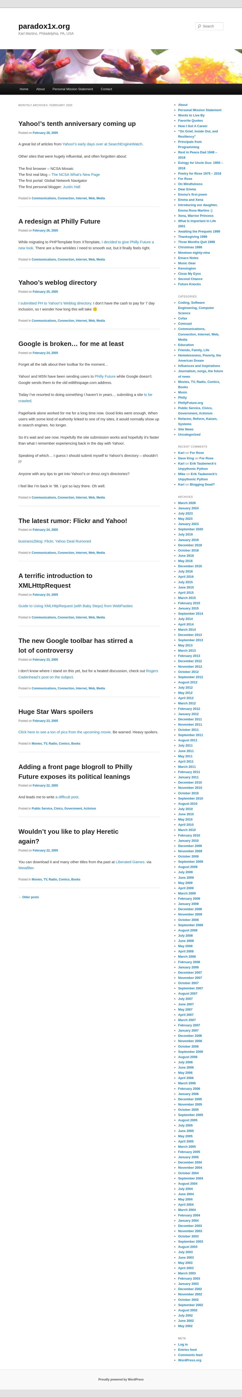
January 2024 (188, 508)
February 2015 (189, 603)
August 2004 (187, 1183)
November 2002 (190, 1294)
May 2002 (185, 1326)
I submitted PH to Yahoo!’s (40, 303)
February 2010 (189, 835)
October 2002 (188, 1300)
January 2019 (188, 540)
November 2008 (190, 914)
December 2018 (190, 545)
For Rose (185, 179)
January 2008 (188, 967)
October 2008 (188, 920)
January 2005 (188, 1157)
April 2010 (186, 825)
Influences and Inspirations (199, 366)
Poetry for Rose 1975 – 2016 (199, 173)
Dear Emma (187, 189)
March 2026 (187, 503)
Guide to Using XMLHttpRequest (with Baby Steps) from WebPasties (75, 606)
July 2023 (185, 513)
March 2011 (187, 767)
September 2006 (190, 1052)
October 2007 (188, 983)
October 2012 (188, 672)
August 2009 (187, 867)
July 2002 (185, 1315)
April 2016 (186, 576)
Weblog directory (77, 303)
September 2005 (190, 1115)
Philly (182, 397)
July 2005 (185, 1125)
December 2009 (190, 846)
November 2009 (190, 851)
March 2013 (187, 650)
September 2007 (190, 988)
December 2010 (190, 782)
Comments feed (190, 1355)
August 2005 (187, 1120)
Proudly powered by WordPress (121, 1379)
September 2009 (190, 861)
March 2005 (187, 1146)
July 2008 (185, 935)
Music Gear (187, 263)
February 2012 (189, 709)
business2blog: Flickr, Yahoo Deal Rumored (54, 541)
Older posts (28, 897)
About (40, 89)
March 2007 (187, 1020)
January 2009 (188, 904)
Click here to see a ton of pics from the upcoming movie (64, 732)
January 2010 (188, 840)
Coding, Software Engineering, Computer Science (196, 308)
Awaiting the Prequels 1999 (199, 231)
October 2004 (188, 1173)
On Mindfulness (190, 184)
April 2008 (186, 951)
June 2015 (186, 587)
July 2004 (185, 1189)
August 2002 (187, 1310)
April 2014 (186, 624)
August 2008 (187, 930)
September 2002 (190, 1305)
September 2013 (190, 640)
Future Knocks (189, 284)
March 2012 (187, 703)
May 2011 (185, 756)
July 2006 (185, 1062)
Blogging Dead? (202, 484)
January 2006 (188, 1094)
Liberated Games (130, 862)
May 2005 (185, 1136)
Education (186, 345)
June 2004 (186, 1194)
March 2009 (187, 893)
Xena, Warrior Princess (196, 216)
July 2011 (185, 745)
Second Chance (190, 279)
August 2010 (187, 804)
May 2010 (185, 819)
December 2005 (190, 1099)
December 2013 (190, 635)
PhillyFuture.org (190, 403)
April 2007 (186, 1015)
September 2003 (190, 1241)
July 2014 (185, 619)
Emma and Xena (190, 200)
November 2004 (190, 1167)
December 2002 (190, 1289)
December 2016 (190, 566)
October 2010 (188, 793)
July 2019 (185, 534)
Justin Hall (71, 187)
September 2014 (190, 613)
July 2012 (185, 687)
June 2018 (186, 556)
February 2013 (189, 656)
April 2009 (186, 888)
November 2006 (190, 1041)
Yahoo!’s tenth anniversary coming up (77, 123)
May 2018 (185, 561)
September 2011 (190, 735)
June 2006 (186, 1067)
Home (24, 89)
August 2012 (187, 682)
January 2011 (188, 777)
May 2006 (185, 1073)
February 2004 (189, 1215)
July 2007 (185, 999)
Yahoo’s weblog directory (57, 282)
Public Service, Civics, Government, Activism (64, 808)
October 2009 (188, 856)
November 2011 (190, 724)
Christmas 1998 (190, 247)
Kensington (187, 268)
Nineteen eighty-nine (194, 253)
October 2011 (188, 730)
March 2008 (187, 956)
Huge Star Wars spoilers (55, 711)
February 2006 (189, 1089)
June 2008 (186, 941)
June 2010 (186, 814)
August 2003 (187, 1247)
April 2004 (186, 1204)
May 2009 (185, 883)
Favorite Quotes (190, 120)
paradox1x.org (44, 26)
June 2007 (186, 1004)
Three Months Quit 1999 (196, 242)
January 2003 (188, 1284)
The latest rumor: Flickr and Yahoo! (72, 521)
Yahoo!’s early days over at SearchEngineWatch (102, 144)
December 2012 (190, 661)
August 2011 (187, 740)
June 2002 (186, 1321)
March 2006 (187, 1083)
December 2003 (190, 1226)
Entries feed (187, 1350)
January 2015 (188, 608)
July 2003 (185, 1252)
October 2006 (188, 1046)
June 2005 (186, 1131)
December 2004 (190, 1162)
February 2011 (189, 772)
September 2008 (190, 925)
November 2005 (190, 1104)
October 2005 (188, 1110)
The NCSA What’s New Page (75, 174)
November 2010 (190, 788)
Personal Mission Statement (73, 89)
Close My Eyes (189, 274)
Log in (183, 1344)
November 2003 (190, 1231)
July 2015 (185, 582)
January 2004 (188, 1220)
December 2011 (190, 719)
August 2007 (187, 993)
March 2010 (187, 830)
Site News (185, 429)
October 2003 (188, 1236)
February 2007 (189, 1025)
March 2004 (187, 1210)
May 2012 (185, 693)
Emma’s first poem (192, 194)
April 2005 (186, 1141)
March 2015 (187, 598)
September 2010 (190, 798)
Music (182, 392)
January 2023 (188, 524)
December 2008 (190, 909)
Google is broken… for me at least (71, 343)
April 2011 (186, 761)
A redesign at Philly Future (59, 221)
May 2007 (185, 1009)
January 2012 (188, 714)
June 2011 (186, 751)
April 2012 (186, 698)
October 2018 (188, 550)
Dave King (186, 458)
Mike (181, 474)
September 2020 (190, 529)
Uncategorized (189, 434)
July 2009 (185, 872)
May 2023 (185, 519)
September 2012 (190, 677)
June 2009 (186, 877)
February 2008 (189, 962)
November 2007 (190, 978)
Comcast (185, 323)
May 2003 (185, 1263)
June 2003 (186, 1257)
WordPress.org (189, 1360)
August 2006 (187, 1057)
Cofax (182, 318)
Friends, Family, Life (193, 350)
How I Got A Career (193, 126)
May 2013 (185, 645)
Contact (106, 89)
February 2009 (189, 898)
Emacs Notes (188, 258)
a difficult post (66, 797)
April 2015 (186, 592)
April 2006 (186, 1078)
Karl (181, 453)
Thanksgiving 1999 (192, 237)
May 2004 (185, 1199)
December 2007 (190, 972)
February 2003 (189, 1278)
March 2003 (187, 1273)
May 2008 (185, 946)
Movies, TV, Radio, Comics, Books (56, 743)
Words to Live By (191, 115)
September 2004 (190, 1178)
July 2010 (185, 809)
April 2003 (186, 1268)
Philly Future (105, 376)
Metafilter (26, 868)
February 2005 (189, 1152)
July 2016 (185, 571)
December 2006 (190, 1036)
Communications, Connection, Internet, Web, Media (68, 198)
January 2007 (188, 1030)
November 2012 (190, 666)
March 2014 (187, 629)
